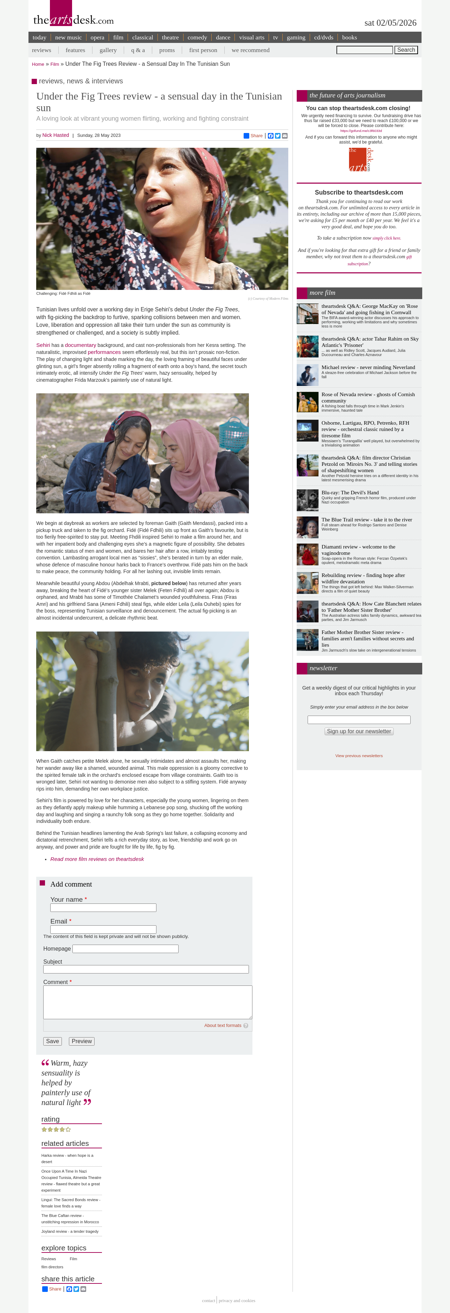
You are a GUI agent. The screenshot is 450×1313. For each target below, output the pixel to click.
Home (38, 64)
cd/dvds (324, 37)
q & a (138, 49)
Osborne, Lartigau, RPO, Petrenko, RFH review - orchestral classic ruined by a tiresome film (366, 429)
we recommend (251, 49)
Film (55, 64)
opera (97, 37)
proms (167, 49)
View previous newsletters (359, 755)
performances (104, 352)
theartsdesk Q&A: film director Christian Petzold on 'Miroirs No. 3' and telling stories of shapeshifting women (369, 464)
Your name (66, 899)
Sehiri (43, 345)
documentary (80, 345)
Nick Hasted (55, 135)
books (349, 37)
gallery (108, 49)
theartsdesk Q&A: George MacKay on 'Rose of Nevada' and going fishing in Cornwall (370, 309)
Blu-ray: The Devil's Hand (350, 492)
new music (68, 37)
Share (253, 136)
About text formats (223, 1025)
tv (275, 37)
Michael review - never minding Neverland (368, 367)
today (39, 37)
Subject (52, 962)
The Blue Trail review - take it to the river (367, 519)
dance (223, 37)
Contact (209, 1301)
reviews (41, 49)
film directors (52, 1267)
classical (142, 37)
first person (203, 49)
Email (58, 921)
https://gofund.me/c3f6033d (361, 131)
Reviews (48, 1259)
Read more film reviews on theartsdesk (97, 859)
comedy (197, 37)
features (75, 49)
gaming (296, 37)
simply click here (386, 238)
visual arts (251, 37)
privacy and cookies (237, 1301)
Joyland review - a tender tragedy (70, 1231)
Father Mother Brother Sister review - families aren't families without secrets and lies (368, 638)
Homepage (57, 949)
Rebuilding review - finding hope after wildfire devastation (363, 578)
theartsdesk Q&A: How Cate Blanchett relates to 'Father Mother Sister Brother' (372, 607)
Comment (55, 982)
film (118, 37)
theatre (170, 37)
